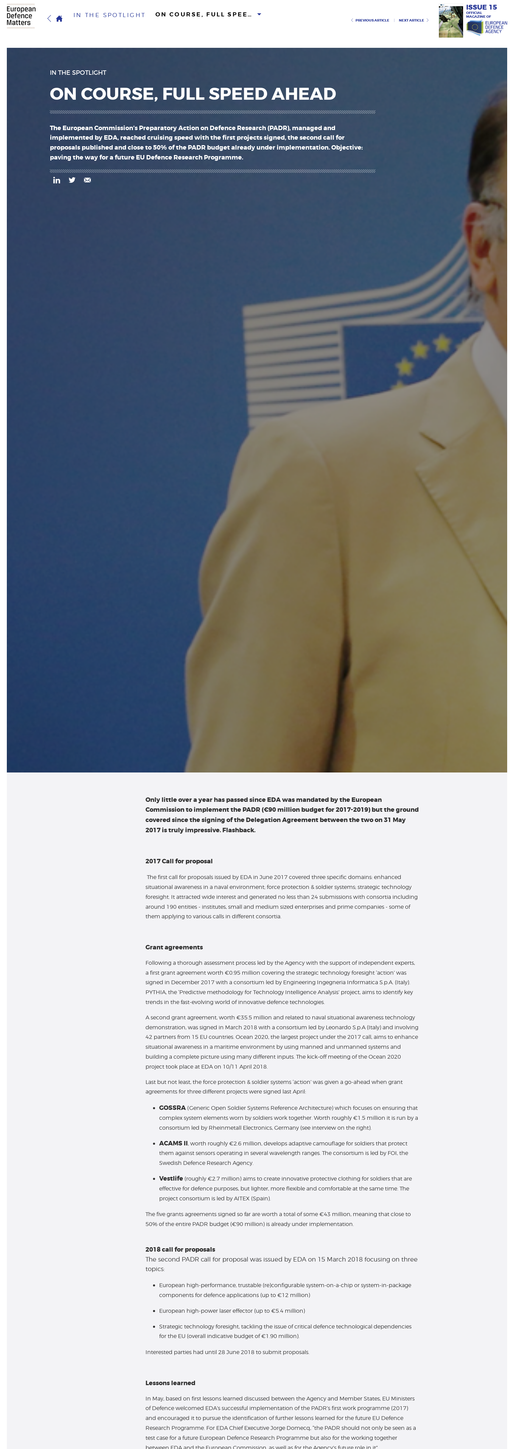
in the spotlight (102, 20)
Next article (414, 20)
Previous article (369, 20)
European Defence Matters (25, 19)
